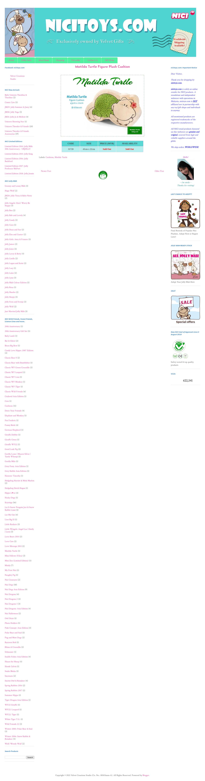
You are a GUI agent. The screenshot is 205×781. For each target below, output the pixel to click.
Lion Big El (9, 519)
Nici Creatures (11, 579)
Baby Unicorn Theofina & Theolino (16, 96)
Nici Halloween (11, 613)
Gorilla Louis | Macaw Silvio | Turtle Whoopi (17, 455)
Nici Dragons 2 (11, 599)
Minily (7, 565)
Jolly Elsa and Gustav (14, 234)
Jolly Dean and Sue (13, 229)
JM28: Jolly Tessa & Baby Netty (18, 195)
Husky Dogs (10, 497)
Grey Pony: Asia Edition (15, 466)
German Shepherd (13, 430)
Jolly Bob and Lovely (14, 215)
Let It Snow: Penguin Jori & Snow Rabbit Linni (19, 508)
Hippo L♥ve (10, 493)
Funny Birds (10, 425)
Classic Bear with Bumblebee (17, 362)
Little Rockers (11, 524)
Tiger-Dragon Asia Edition (16, 700)
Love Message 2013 (13, 546)
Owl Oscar (9, 618)
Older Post (159, 171)
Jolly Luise (9, 273)
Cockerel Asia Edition (14, 396)
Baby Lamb (10, 336)
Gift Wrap (109, 60)
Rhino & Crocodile (13, 647)
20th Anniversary (12, 326)
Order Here (26, 60)
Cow (7, 401)
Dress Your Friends (13, 410)
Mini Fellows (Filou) (13, 555)
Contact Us (92, 60)
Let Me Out (10, 514)
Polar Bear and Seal (13, 632)
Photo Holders (11, 623)
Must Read (44, 60)
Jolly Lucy (9, 268)
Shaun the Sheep (12, 661)
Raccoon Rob (10, 642)
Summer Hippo (11, 695)
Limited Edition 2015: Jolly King (19, 153)
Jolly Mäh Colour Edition (16, 282)
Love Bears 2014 (12, 536)
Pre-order (75, 60)
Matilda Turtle (61, 157)
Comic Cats (10, 102)
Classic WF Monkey (13, 381)
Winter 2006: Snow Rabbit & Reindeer (17, 737)
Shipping (60, 60)
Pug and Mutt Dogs (13, 637)
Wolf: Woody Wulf (13, 743)
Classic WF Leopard (14, 372)
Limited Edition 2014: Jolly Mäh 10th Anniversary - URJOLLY (19, 147)
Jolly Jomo (9, 249)
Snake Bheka (10, 671)
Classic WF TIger (12, 386)
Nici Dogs (9, 584)
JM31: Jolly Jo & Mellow (15, 116)
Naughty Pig (10, 575)
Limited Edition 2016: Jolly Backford (16, 160)
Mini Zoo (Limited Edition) (16, 560)
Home (11, 60)
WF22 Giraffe (11, 704)
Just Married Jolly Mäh (15, 311)
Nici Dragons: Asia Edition (16, 608)
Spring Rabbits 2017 (13, 690)
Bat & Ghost (10, 340)
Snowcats (9, 676)
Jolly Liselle (10, 258)
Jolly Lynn (9, 277)
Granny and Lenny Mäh (15, 186)
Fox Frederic (10, 420)
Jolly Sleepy (10, 297)
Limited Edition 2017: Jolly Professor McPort (16, 167)
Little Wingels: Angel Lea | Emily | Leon (19, 530)
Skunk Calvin (10, 666)
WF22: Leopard (12, 709)
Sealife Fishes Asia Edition (16, 656)
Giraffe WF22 (11, 444)
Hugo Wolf (9, 190)
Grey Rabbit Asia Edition (16, 471)
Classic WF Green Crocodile (17, 367)
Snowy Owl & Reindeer (15, 680)
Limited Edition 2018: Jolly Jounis (19, 173)
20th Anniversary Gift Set (16, 331)
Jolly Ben (8, 210)
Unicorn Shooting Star (14, 121)
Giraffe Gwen (11, 439)
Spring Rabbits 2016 (13, 685)
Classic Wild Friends (14, 391)
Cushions (50, 157)
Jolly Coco (9, 224)
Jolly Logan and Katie (14, 263)
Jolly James (9, 244)
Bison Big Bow (11, 345)
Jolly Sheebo (10, 292)
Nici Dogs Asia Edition (14, 589)
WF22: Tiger (10, 714)
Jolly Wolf (9, 306)
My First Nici (10, 570)
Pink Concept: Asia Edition (16, 627)
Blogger (146, 775)
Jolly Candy (10, 220)
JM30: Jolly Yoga (12, 112)
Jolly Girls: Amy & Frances (16, 239)
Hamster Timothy (12, 475)
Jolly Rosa (9, 287)
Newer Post (46, 171)
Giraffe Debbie (11, 434)
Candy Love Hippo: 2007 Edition (19, 350)
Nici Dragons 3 (11, 603)
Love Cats (9, 541)
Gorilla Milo (10, 461)
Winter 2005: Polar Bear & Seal (18, 728)
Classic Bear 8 (11, 357)
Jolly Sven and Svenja (14, 301)
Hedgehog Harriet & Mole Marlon (19, 480)
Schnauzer (9, 652)
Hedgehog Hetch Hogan (15, 488)
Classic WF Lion (12, 377)
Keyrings (8, 502)
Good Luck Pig (11, 449)
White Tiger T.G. (12, 719)
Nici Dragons (10, 594)
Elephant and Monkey (14, 415)
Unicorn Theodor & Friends (17, 126)
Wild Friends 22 (12, 724)
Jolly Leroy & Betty (13, 253)
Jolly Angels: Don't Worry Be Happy (17, 204)
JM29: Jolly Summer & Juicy (17, 107)
